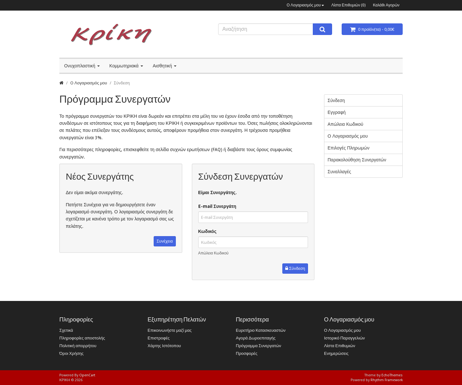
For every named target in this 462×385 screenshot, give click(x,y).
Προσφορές (246, 353)
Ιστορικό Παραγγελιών (344, 338)
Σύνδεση (122, 83)
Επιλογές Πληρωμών (348, 147)
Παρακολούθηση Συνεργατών (357, 159)
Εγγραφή (337, 112)
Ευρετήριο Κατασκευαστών (261, 330)
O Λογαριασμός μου (88, 83)
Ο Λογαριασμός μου (305, 5)
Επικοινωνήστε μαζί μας (170, 330)
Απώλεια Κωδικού (213, 253)
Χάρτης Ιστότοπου (164, 345)
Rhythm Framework (387, 380)
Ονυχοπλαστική (82, 65)
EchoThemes (392, 375)
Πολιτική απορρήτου (77, 345)
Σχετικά (66, 330)
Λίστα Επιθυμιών (339, 345)
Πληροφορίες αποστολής (82, 338)
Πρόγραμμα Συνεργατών (258, 345)
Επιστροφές (159, 338)
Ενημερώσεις (336, 353)
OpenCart (87, 375)
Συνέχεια (165, 241)
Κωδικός (207, 231)
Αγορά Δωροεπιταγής (256, 338)
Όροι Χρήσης (71, 353)
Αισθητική (164, 65)
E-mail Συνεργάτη (217, 206)
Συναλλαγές (339, 171)
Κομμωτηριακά (126, 65)
